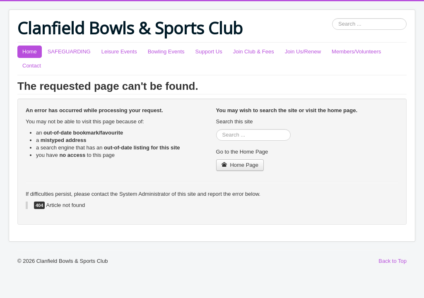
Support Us (208, 51)
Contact (31, 65)
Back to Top (392, 261)
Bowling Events (166, 51)
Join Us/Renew (303, 51)
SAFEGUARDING (69, 51)
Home (29, 51)
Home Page (240, 165)
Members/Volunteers (356, 51)
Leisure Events (119, 51)
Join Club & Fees (253, 51)
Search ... (216, 129)
